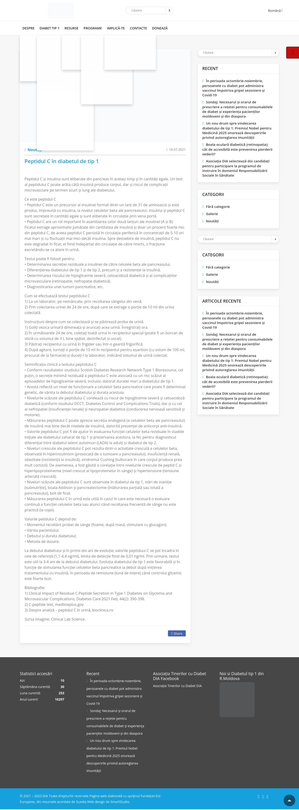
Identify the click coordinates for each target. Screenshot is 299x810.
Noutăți (33, 149)
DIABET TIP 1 (49, 28)
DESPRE (28, 28)
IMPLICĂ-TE (113, 28)
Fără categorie (218, 206)
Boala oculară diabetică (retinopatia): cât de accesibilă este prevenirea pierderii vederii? (237, 149)
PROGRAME (91, 28)
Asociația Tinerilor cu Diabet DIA (177, 686)
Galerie (212, 213)
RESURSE (70, 28)
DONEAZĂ (156, 28)
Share (176, 633)
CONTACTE (135, 28)
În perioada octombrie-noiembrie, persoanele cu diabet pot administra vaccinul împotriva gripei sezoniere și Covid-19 (233, 87)
